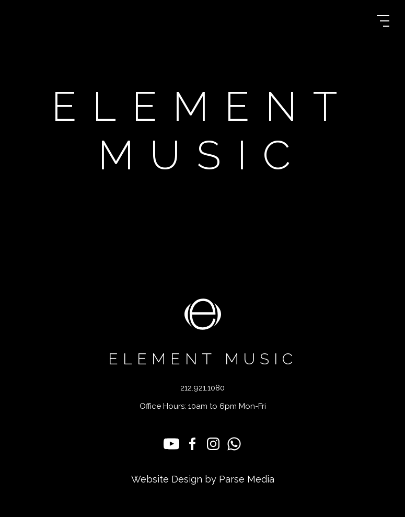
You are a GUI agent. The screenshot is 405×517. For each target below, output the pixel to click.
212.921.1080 (202, 388)
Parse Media (246, 479)
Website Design (166, 479)
